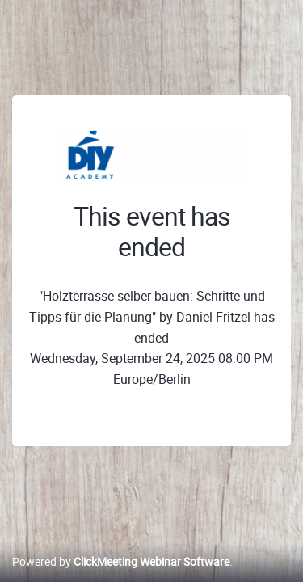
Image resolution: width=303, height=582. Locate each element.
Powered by (120, 561)
